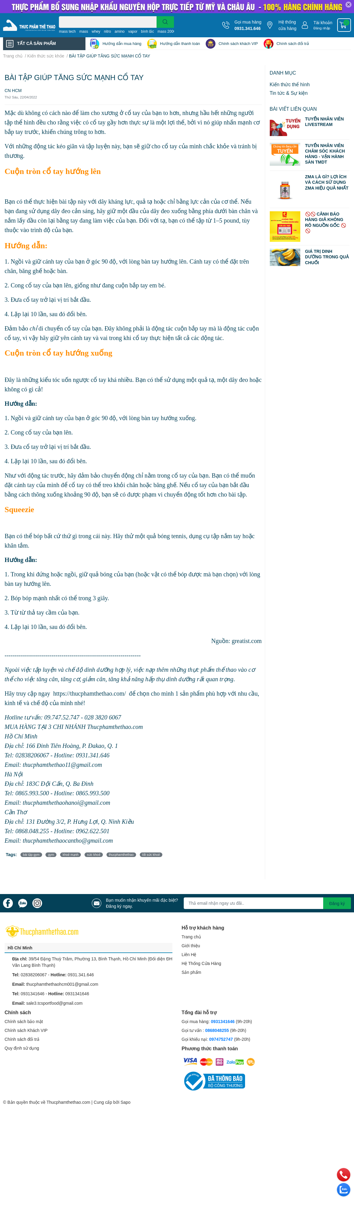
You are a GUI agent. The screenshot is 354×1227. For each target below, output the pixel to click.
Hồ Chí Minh (20, 947)
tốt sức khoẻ (151, 854)
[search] (165, 22)
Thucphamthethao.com (68, 1102)
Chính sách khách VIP (238, 43)
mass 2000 (166, 31)
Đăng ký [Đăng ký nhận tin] (337, 903)
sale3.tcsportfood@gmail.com (54, 1003)
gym (51, 854)
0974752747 (221, 1039)
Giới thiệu (191, 945)
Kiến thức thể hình (290, 84)
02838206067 (34, 974)
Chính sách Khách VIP (26, 1030)
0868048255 (217, 1030)
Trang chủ (191, 936)
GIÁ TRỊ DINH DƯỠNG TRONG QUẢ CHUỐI (327, 257)
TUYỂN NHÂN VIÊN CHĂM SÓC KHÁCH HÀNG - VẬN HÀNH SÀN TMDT (325, 154)
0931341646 (33, 993)
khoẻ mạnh (70, 854)
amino (120, 31)
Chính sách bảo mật (24, 1021)
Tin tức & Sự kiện (289, 93)
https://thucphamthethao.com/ (89, 693)
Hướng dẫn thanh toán (180, 43)
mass (83, 31)
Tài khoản (322, 22)
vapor (132, 31)
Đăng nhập (321, 28)
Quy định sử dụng (22, 1048)
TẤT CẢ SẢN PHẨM (36, 43)
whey (96, 31)
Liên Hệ (189, 954)
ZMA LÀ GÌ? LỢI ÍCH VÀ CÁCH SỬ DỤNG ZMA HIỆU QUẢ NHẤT (327, 182)
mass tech (67, 31)
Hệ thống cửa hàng (287, 25)
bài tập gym (31, 854)
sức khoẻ (93, 854)
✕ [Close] (348, 4)
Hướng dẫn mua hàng (122, 43)
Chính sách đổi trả (292, 43)
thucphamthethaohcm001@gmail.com (62, 984)
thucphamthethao (121, 854)
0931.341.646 (247, 28)
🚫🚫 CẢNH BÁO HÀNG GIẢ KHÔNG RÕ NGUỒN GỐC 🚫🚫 (325, 222)
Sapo (126, 1102)
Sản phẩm (191, 972)
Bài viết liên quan (293, 109)
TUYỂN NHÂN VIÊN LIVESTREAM (324, 121)
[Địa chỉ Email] (267, 903)
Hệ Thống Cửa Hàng (201, 963)
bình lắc (147, 31)
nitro (107, 31)
